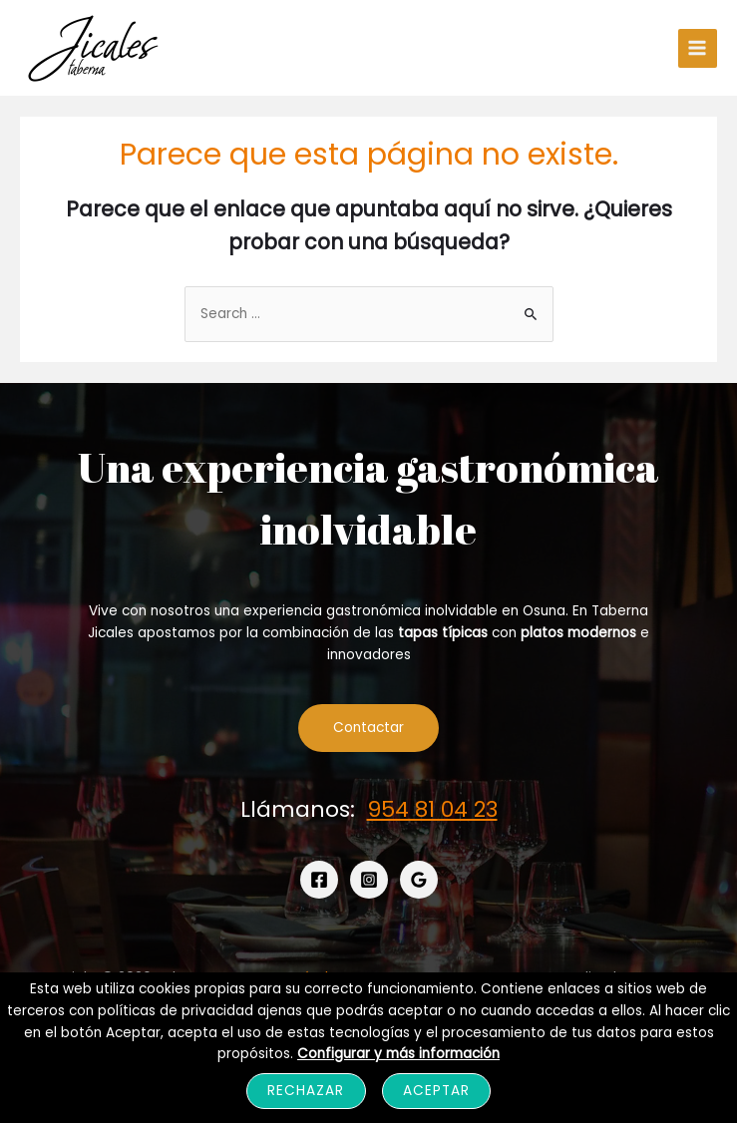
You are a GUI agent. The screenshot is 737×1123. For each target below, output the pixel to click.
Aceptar (436, 1090)
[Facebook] (319, 880)
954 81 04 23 (432, 809)
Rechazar (305, 1090)
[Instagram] (369, 880)
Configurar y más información (398, 1053)
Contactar (368, 727)
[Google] (419, 880)
